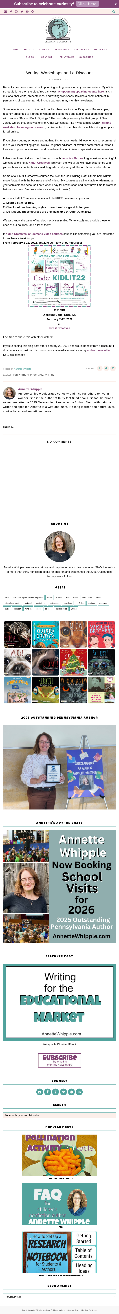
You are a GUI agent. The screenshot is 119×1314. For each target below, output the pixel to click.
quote (7, 609)
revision (28, 609)
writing (50, 375)
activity (59, 597)
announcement (72, 597)
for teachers (54, 603)
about (49, 597)
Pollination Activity (60, 1179)
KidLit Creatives (39, 162)
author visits (87, 597)
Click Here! (87, 4)
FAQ (7, 597)
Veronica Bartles (72, 158)
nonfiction (80, 603)
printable (91, 603)
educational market (12, 603)
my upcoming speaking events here (80, 91)
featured (28, 603)
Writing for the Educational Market (59, 1044)
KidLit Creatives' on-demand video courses (34, 233)
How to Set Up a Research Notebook (60, 1276)
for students (40, 603)
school (38, 609)
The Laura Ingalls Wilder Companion (28, 597)
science (48, 609)
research (17, 609)
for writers (21, 375)
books (98, 597)
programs (36, 375)
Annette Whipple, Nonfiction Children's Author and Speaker (51, 1310)
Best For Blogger (91, 1310)
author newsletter (98, 350)
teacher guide (61, 609)
